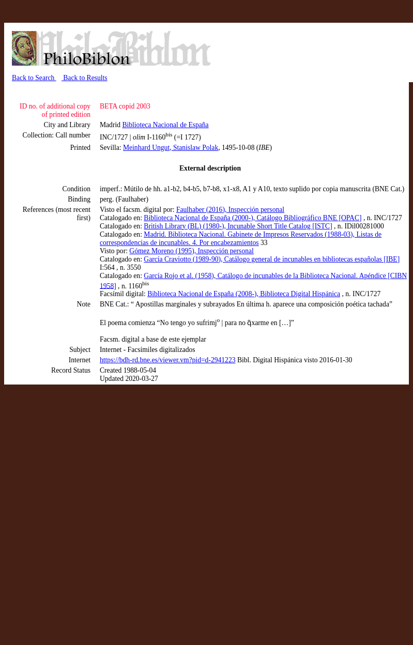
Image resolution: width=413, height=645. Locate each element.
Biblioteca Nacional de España (165, 125)
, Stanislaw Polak (194, 147)
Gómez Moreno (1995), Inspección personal (191, 251)
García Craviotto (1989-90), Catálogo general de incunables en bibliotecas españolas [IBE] (272, 259)
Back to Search (34, 78)
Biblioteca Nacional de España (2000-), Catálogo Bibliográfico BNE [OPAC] (252, 218)
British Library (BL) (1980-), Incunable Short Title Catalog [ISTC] (238, 226)
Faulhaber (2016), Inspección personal (230, 209)
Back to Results (85, 78)
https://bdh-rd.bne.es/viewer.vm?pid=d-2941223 (168, 360)
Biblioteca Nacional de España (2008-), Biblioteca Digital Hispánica (243, 294)
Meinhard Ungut (146, 147)
